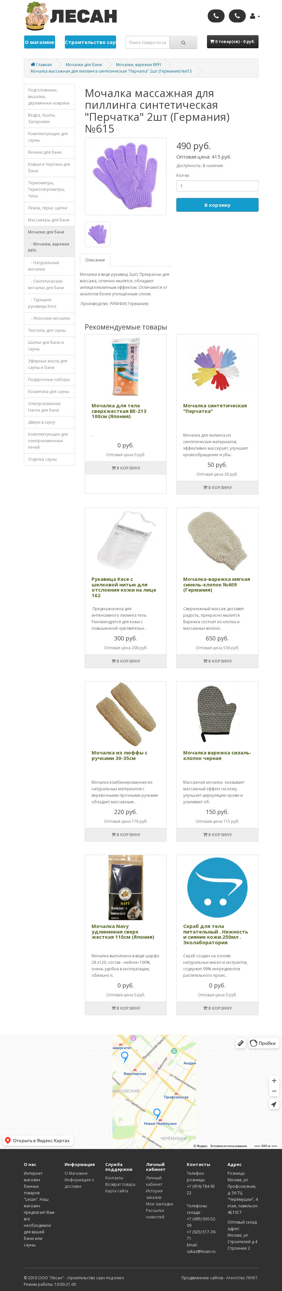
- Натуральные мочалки (43, 266)
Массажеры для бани (48, 220)
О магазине (39, 42)
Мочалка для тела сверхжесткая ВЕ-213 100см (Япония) (119, 410)
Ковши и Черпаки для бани (49, 167)
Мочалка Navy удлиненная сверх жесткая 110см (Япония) (123, 931)
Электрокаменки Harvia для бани (44, 407)
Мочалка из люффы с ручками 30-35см (119, 755)
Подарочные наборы (49, 379)
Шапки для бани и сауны (46, 346)
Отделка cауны (42, 459)
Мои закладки (159, 1204)
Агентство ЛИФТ (242, 1278)
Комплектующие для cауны (48, 137)
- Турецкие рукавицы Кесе (42, 303)
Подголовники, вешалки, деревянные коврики (48, 96)
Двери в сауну (41, 422)
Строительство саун (90, 42)
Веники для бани (45, 152)
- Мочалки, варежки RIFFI (48, 247)
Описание (95, 260)
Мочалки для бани (84, 64)
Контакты (114, 1178)
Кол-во (182, 175)
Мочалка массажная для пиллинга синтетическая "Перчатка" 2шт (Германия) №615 (111, 71)
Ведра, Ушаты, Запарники (42, 118)
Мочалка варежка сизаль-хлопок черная (217, 755)
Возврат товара (120, 1184)
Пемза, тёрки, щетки (47, 208)
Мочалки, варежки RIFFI (138, 64)
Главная (41, 64)
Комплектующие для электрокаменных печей (48, 440)
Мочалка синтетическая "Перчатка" (215, 408)
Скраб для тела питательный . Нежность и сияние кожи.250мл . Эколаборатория (215, 934)
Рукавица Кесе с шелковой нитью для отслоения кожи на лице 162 (124, 587)
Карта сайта (116, 1191)
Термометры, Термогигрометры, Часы (46, 189)
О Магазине (76, 1173)
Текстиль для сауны (47, 330)
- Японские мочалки (49, 318)
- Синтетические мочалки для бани (46, 284)
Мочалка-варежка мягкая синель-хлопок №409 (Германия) (216, 584)
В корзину (217, 205)
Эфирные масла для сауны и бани (47, 364)
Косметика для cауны (48, 391)
